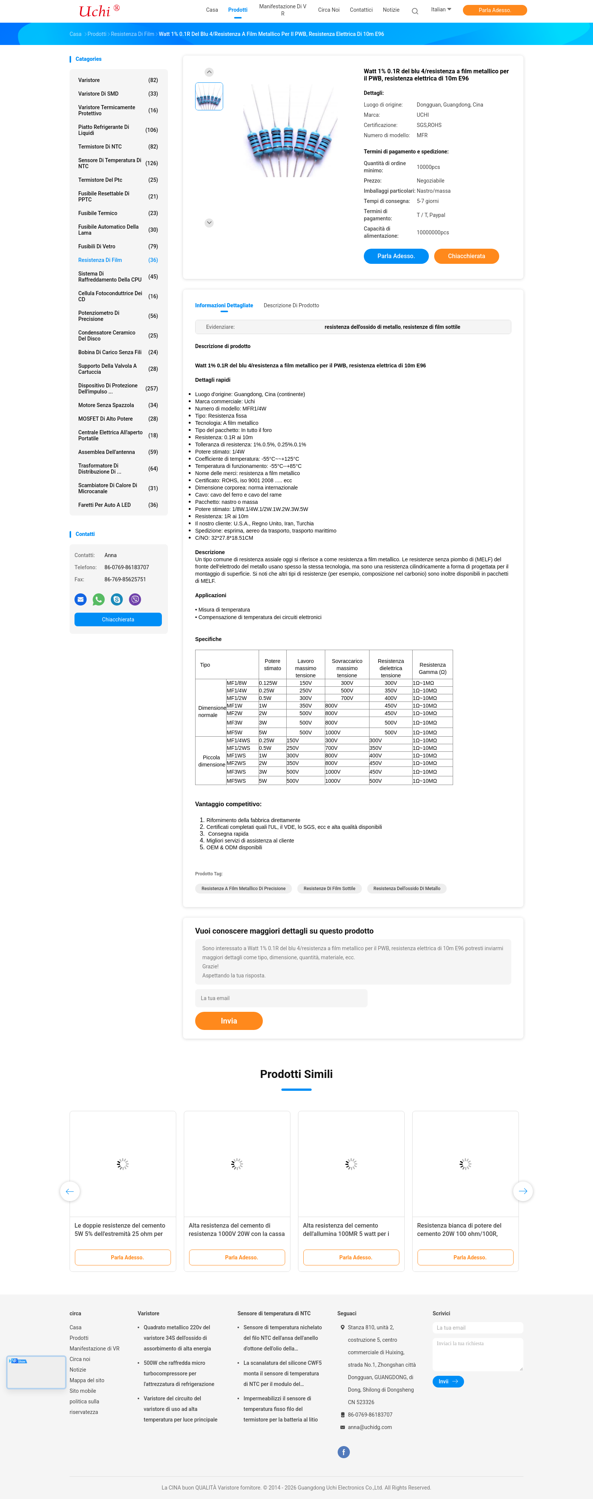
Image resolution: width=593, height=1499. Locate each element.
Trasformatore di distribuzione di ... (118, 469)
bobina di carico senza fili (118, 352)
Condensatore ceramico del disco (118, 336)
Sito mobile (83, 1391)
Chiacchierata (118, 619)
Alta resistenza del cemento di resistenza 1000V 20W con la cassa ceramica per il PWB (237, 1234)
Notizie (78, 1370)
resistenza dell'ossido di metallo (407, 888)
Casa (76, 1327)
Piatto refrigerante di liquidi (118, 130)
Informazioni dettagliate (224, 305)
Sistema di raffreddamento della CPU (118, 277)
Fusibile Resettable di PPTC (118, 196)
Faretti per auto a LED (118, 505)
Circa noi (80, 1359)
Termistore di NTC (118, 146)
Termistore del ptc (118, 180)
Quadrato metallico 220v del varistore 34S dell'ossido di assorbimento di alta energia (177, 1338)
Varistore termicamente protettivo (118, 110)
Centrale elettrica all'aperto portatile (118, 435)
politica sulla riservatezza (84, 1406)
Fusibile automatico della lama (118, 230)
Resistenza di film (118, 260)
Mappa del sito (87, 1380)
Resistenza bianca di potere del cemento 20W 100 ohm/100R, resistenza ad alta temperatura (459, 1234)
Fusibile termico (118, 213)
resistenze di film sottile (329, 888)
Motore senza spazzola (118, 405)
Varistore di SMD (118, 94)
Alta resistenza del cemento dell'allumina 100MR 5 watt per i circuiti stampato (346, 1234)
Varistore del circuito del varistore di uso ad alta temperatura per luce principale (180, 1409)
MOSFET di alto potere (118, 419)
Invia (229, 1020)
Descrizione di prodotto (291, 305)
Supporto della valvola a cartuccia (118, 369)
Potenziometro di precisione (118, 316)
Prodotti (79, 1338)
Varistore (118, 80)
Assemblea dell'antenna (118, 452)
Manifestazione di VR (95, 1349)
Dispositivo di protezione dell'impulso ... (118, 388)
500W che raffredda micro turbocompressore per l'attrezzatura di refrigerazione (179, 1373)
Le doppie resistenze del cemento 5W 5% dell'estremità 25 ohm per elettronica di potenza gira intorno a (123, 1234)
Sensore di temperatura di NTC (118, 163)
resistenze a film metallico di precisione (244, 888)
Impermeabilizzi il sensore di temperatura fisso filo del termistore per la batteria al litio (281, 1409)
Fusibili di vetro (118, 246)
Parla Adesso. (495, 10)
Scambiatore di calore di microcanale (118, 488)
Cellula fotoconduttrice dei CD (118, 296)
